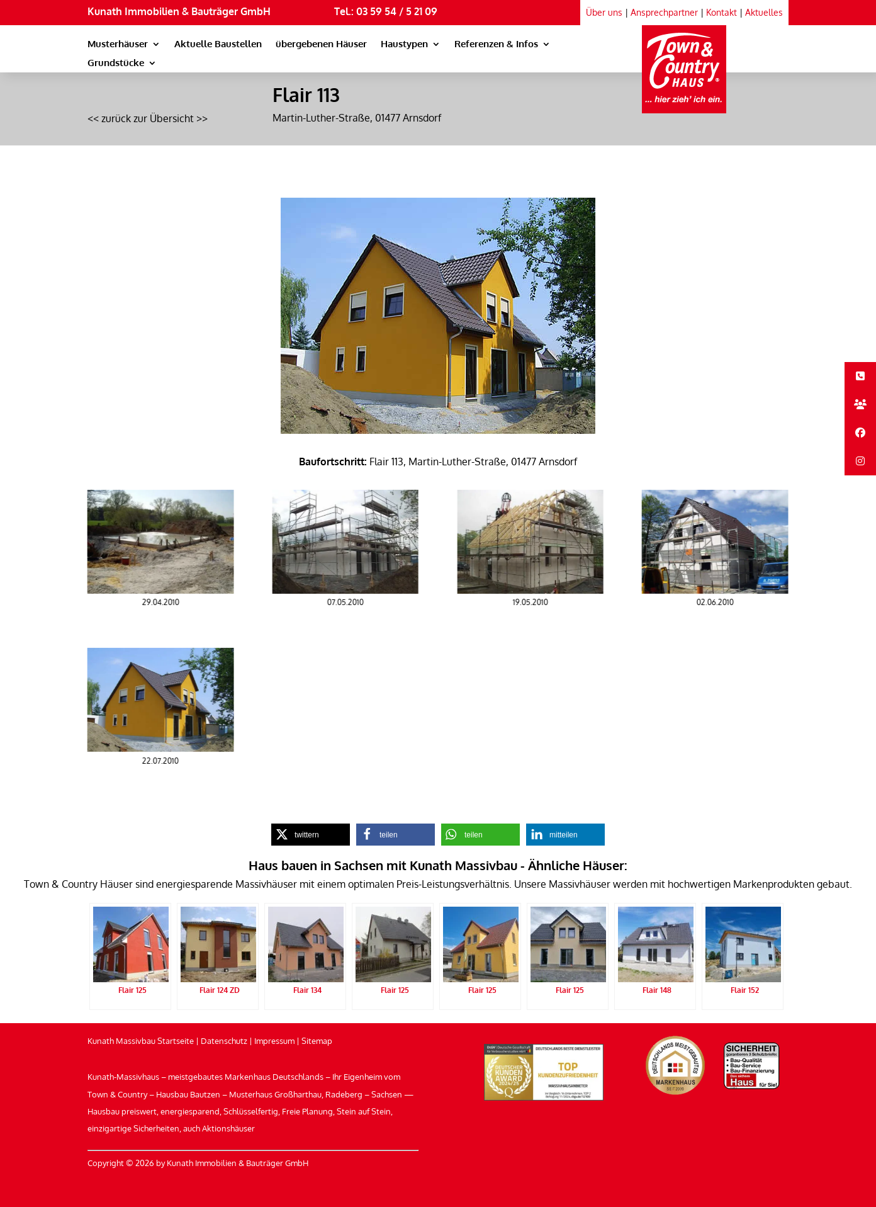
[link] (684, 63)
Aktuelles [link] (764, 12)
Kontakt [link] (721, 12)
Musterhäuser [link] (117, 45)
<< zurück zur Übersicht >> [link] (147, 118)
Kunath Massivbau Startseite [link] (140, 1041)
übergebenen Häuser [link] (321, 45)
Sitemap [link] (316, 1041)
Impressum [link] (274, 1041)
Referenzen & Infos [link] (496, 45)
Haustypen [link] (404, 45)
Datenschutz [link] (224, 1041)
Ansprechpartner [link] (664, 12)
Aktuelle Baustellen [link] (218, 45)
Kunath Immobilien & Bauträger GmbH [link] (179, 11)
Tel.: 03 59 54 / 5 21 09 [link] (385, 11)
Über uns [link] (604, 12)
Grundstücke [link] (115, 64)
